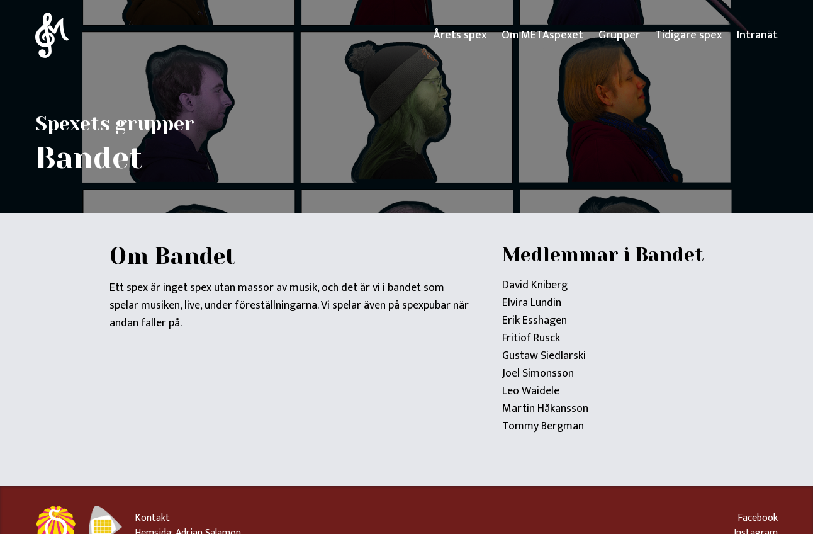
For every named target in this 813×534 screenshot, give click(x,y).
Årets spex (459, 35)
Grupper (619, 35)
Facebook (757, 518)
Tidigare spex (688, 35)
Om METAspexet (542, 35)
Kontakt (152, 517)
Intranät (757, 35)
